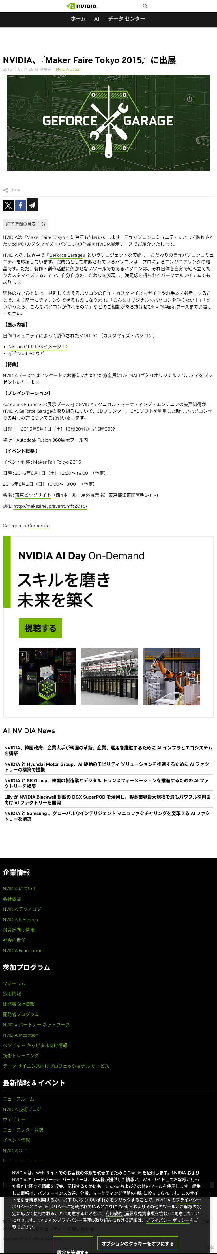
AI (97, 19)
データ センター (126, 19)
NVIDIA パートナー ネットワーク (36, 1025)
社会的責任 (14, 940)
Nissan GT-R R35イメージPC (37, 346)
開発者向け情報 (19, 1004)
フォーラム (14, 983)
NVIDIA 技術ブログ (22, 1109)
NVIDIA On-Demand (23, 1161)
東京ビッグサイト (33, 495)
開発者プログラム (21, 1014)
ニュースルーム (18, 1099)
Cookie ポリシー (50, 1214)
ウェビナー (14, 1119)
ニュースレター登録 (23, 1130)
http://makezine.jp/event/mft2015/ (50, 506)
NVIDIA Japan (68, 69)
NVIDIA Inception (20, 1035)
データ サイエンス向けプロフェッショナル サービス (56, 1066)
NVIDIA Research (20, 919)
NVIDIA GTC (15, 1150)
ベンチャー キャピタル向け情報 (35, 1045)
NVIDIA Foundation (23, 950)
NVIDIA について (20, 888)
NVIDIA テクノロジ (22, 909)
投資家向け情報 (19, 930)
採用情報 (12, 993)
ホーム (78, 19)
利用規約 (114, 1221)
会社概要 (12, 899)
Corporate (39, 525)
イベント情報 (16, 1140)
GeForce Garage (66, 255)
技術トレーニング (21, 1055)
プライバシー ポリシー (168, 1228)
